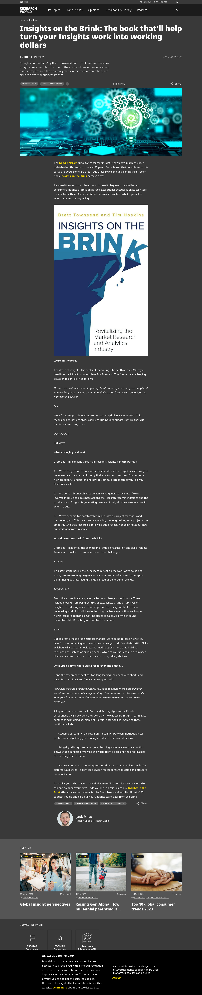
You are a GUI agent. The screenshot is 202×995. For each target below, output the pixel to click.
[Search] (177, 10)
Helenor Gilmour (88, 897)
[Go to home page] (28, 10)
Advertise (146, 2)
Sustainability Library (118, 10)
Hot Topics (53, 10)
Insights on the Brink (74, 176)
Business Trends (29, 83)
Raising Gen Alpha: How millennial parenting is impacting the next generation (97, 907)
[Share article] (175, 84)
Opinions (93, 10)
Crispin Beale (30, 897)
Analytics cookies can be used (132, 973)
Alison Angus (141, 897)
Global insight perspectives (45, 904)
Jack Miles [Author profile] (38, 57)
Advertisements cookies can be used (137, 970)
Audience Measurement (52, 83)
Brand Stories (74, 10)
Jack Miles (84, 817)
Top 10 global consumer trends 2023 (153, 907)
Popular (37, 856)
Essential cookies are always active (135, 966)
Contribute (161, 2)
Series (26, 856)
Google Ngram (68, 163)
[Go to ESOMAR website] (24, 2)
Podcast (142, 10)
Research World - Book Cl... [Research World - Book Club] (113, 803)
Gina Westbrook (160, 897)
